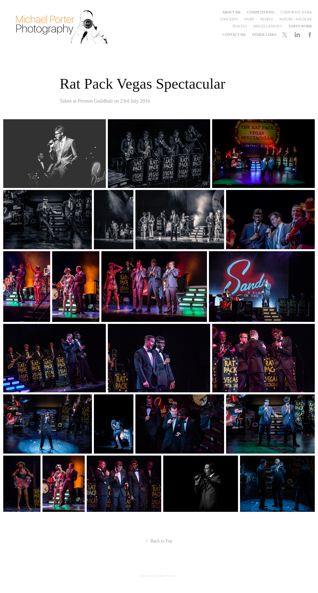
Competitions (260, 12)
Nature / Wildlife (295, 19)
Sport (249, 19)
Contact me (234, 35)
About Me (231, 12)
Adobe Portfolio (167, 576)
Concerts (229, 19)
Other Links (264, 35)
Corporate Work (296, 12)
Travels (239, 26)
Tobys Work (300, 26)
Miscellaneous (267, 26)
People (267, 19)
